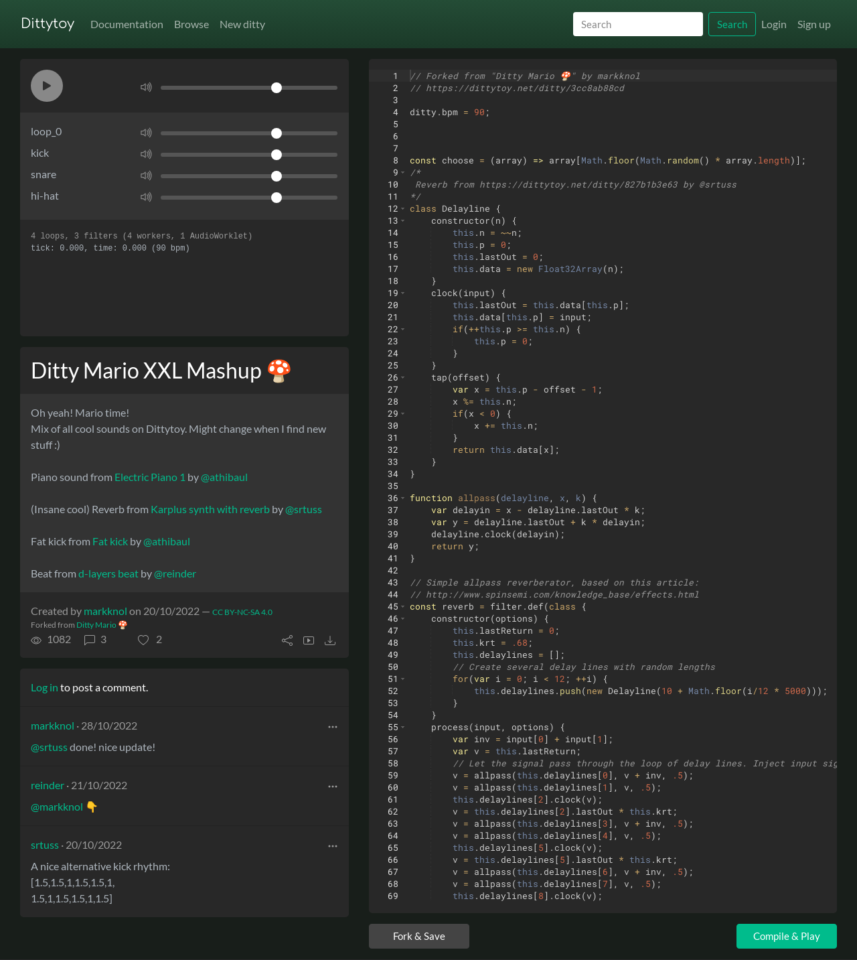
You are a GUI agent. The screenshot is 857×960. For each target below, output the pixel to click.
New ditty (242, 23)
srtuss (45, 844)
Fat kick (110, 541)
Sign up (814, 23)
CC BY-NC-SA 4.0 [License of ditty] (242, 612)
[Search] (638, 24)
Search (732, 24)
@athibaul (224, 476)
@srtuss (303, 508)
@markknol (57, 806)
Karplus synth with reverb (210, 508)
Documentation (126, 23)
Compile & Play (786, 936)
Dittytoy (47, 23)
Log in (44, 687)
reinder (47, 784)
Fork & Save (419, 936)
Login (774, 23)
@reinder (175, 573)
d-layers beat (108, 573)
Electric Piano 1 (149, 476)
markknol (105, 610)
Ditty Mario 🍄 (102, 625)
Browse (191, 23)
